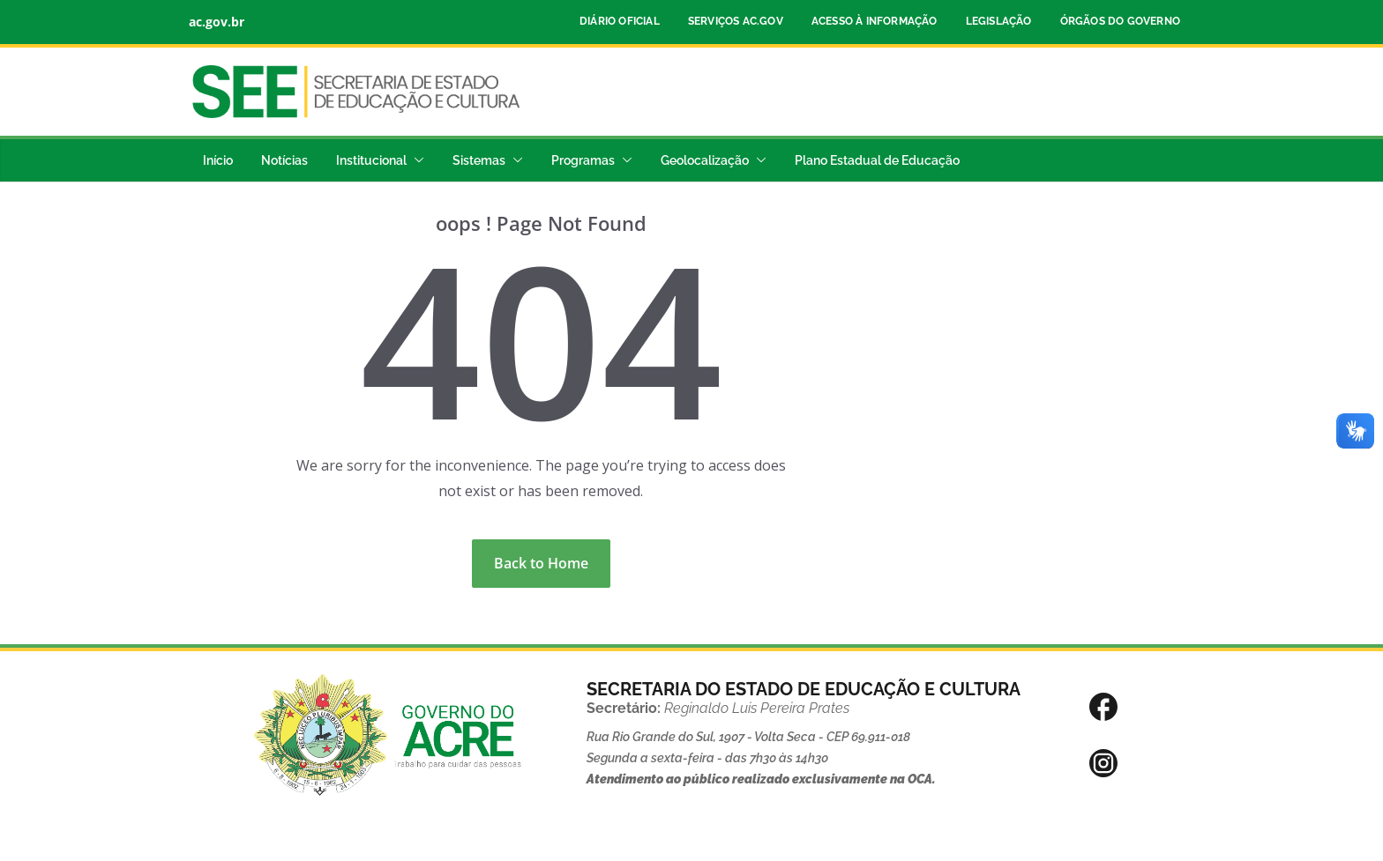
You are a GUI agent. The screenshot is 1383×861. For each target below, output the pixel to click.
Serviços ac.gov (735, 21)
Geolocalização (705, 160)
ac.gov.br (216, 21)
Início (218, 160)
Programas (583, 160)
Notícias (284, 160)
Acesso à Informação (874, 21)
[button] (415, 160)
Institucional (371, 160)
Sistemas (478, 160)
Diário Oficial (619, 21)
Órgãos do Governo (1120, 21)
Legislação (999, 21)
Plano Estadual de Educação (877, 160)
